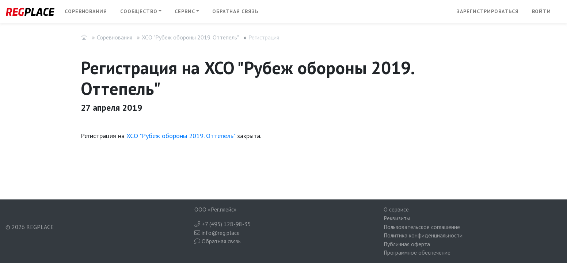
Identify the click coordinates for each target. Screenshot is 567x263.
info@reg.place (217, 232)
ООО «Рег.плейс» (215, 209)
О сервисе (396, 209)
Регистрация (263, 37)
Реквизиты (397, 218)
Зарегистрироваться (487, 11)
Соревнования (86, 11)
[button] (141, 11)
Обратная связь (235, 11)
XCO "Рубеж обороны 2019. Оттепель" (190, 37)
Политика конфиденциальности (423, 235)
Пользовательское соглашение (422, 226)
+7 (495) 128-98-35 (222, 224)
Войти (541, 11)
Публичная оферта (407, 244)
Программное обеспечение (417, 252)
